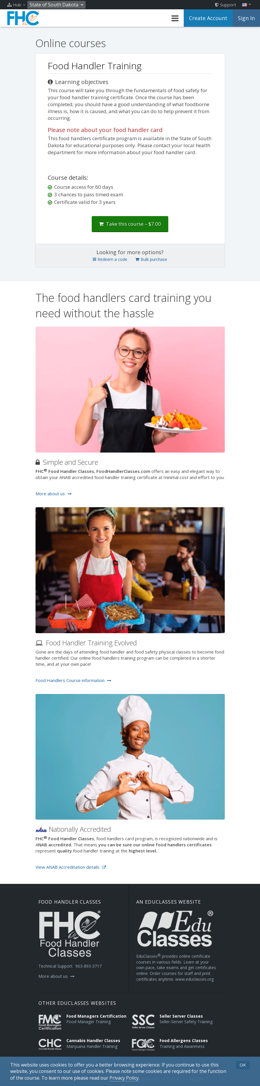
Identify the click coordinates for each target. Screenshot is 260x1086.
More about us (54, 493)
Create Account (208, 18)
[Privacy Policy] (124, 1078)
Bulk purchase (151, 259)
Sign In (246, 18)
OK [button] (243, 1065)
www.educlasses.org (194, 979)
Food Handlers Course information (73, 680)
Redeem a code (110, 259)
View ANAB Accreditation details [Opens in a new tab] (71, 867)
